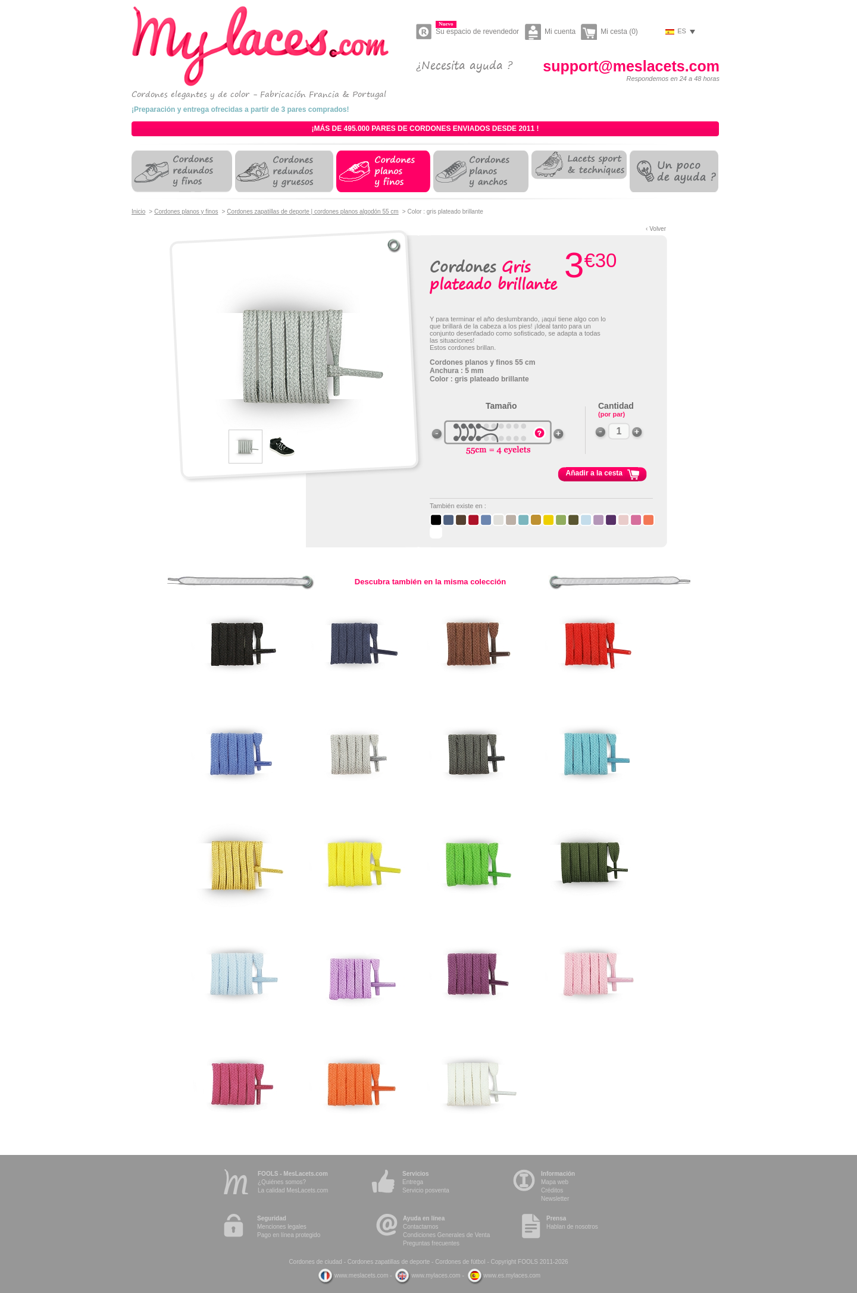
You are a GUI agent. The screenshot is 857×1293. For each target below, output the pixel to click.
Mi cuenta (560, 31)
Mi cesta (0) (619, 31)
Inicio (138, 211)
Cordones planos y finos (186, 211)
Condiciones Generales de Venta (446, 1235)
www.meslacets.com (353, 1275)
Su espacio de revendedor (477, 30)
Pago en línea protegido (288, 1235)
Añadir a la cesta (594, 473)
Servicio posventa (425, 1190)
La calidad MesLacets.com (293, 1190)
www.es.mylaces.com (503, 1275)
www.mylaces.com (426, 1275)
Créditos (552, 1190)
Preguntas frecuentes (431, 1243)
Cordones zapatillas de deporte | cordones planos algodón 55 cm (312, 211)
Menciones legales (281, 1226)
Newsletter (555, 1198)
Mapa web (554, 1182)
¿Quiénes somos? (282, 1182)
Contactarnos (420, 1226)
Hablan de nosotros (572, 1226)
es (681, 31)
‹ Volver (656, 229)
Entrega (412, 1182)
